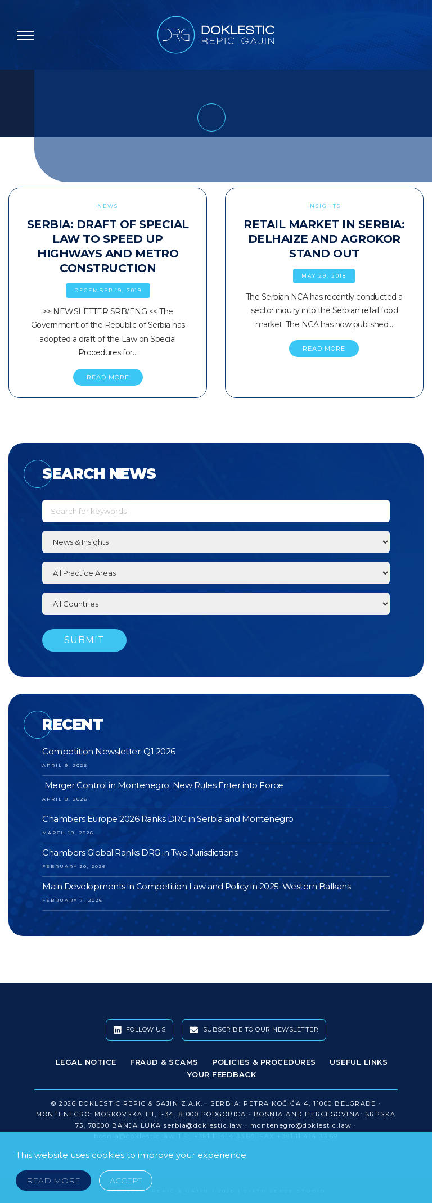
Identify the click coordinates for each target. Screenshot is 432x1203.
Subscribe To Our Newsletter (254, 1029)
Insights (324, 206)
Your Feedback (221, 1074)
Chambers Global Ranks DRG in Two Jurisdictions (139, 852)
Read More (53, 1180)
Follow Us (140, 1029)
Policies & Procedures (264, 1061)
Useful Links (359, 1061)
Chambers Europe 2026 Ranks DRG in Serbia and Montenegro (168, 818)
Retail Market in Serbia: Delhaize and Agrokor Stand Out (324, 239)
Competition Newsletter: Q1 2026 (109, 751)
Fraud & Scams (164, 1061)
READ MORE (108, 377)
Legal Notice (86, 1061)
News (107, 206)
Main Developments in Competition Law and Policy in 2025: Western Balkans (196, 886)
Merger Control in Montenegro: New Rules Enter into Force (163, 785)
